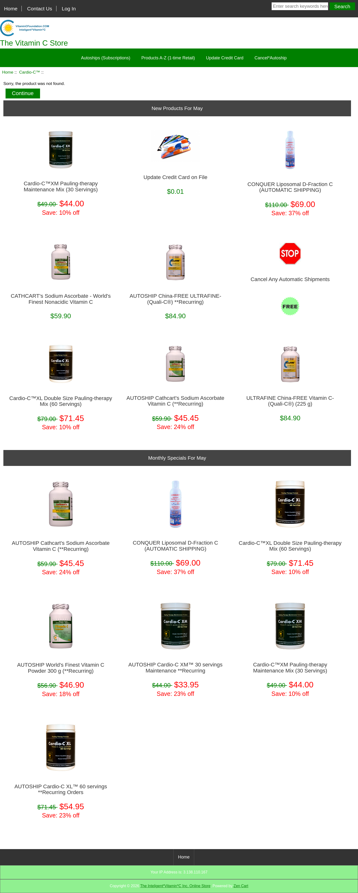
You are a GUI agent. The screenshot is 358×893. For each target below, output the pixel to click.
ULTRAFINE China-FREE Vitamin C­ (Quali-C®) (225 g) (290, 401)
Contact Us (39, 8)
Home (11, 8)
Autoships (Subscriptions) (105, 57)
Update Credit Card (224, 57)
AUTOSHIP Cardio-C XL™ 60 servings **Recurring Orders (60, 789)
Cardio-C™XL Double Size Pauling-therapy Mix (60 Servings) (60, 401)
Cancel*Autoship (271, 57)
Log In (69, 8)
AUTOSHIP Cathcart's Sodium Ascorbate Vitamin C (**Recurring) (175, 401)
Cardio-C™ (29, 72)
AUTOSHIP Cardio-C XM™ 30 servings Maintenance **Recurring (175, 667)
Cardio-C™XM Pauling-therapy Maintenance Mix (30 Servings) (61, 186)
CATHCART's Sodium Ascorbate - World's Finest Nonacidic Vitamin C (60, 299)
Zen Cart (241, 886)
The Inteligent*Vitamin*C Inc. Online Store (175, 886)
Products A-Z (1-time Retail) (168, 57)
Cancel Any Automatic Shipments (290, 279)
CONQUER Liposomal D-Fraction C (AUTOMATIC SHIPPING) (290, 187)
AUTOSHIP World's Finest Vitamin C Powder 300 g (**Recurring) (60, 668)
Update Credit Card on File (175, 177)
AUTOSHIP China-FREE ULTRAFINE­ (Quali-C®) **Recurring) (175, 299)
